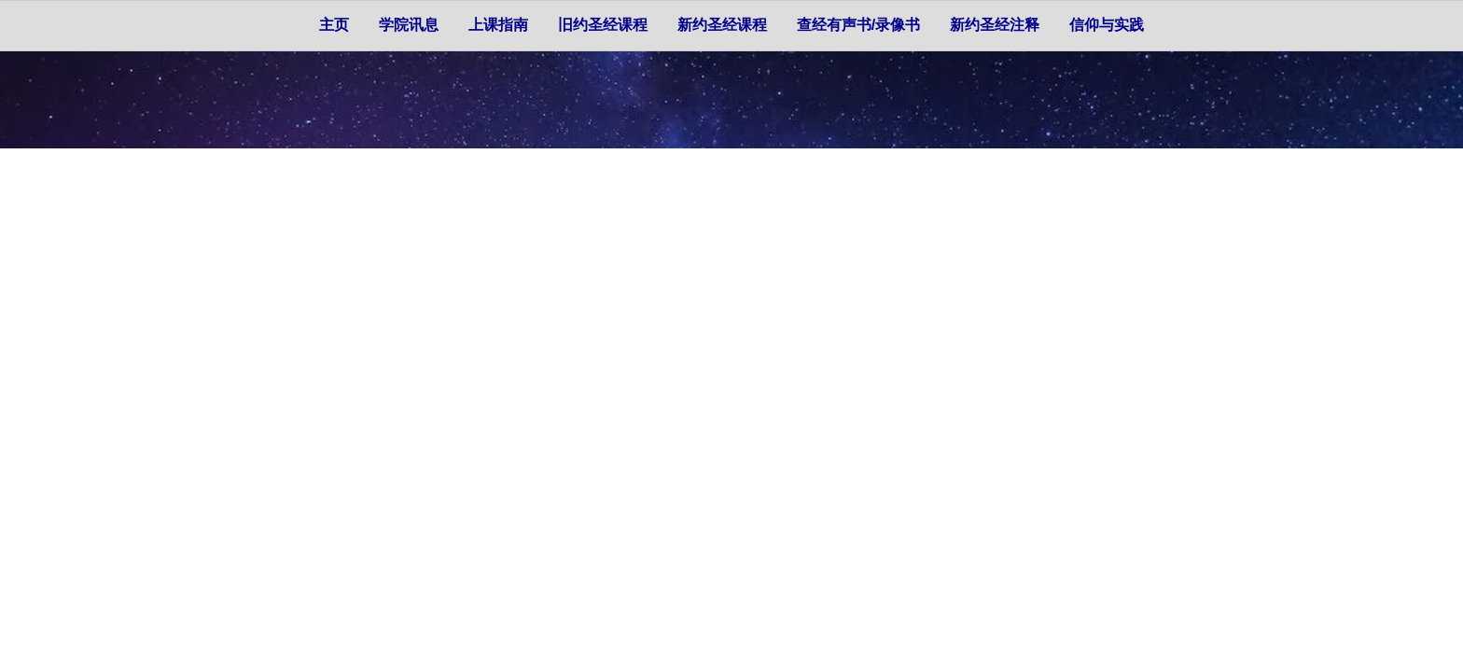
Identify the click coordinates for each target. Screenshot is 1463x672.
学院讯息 (409, 25)
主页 (334, 25)
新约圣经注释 (994, 25)
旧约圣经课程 (603, 25)
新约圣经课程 (722, 25)
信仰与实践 (1106, 25)
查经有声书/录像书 (858, 25)
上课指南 (498, 25)
